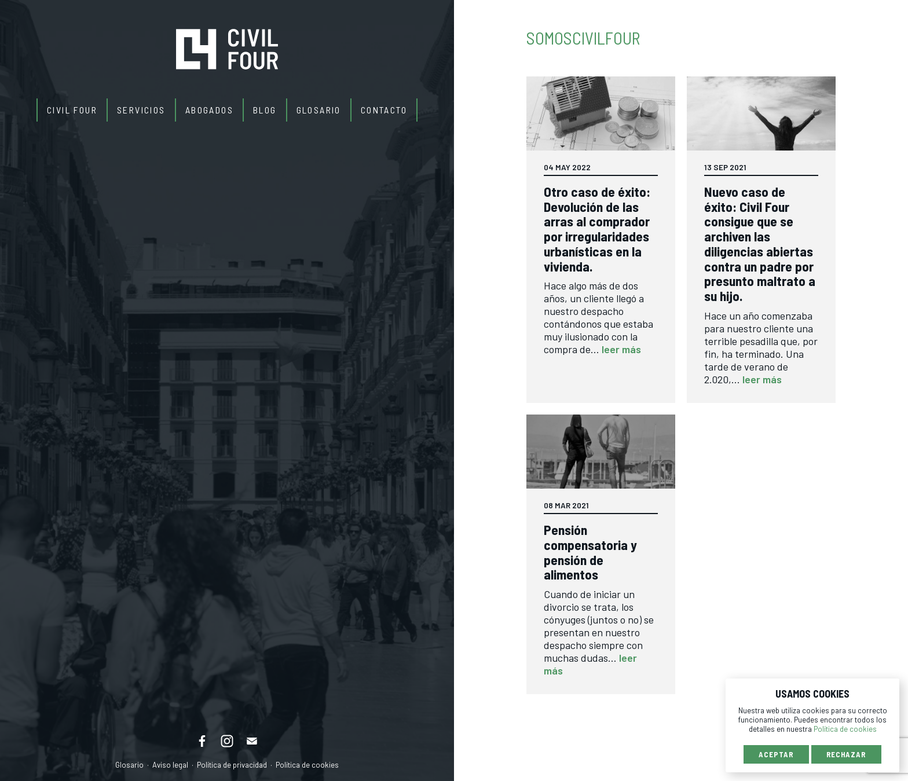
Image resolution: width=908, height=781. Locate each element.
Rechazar (846, 754)
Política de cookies (307, 764)
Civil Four (72, 109)
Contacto (384, 109)
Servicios (141, 109)
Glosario (318, 109)
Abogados (209, 109)
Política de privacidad (232, 764)
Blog (265, 109)
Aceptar (776, 754)
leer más (621, 349)
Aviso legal (170, 764)
